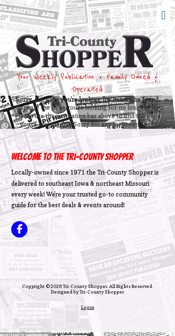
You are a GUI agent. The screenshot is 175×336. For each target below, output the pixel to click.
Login (87, 307)
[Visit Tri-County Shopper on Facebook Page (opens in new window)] (19, 229)
